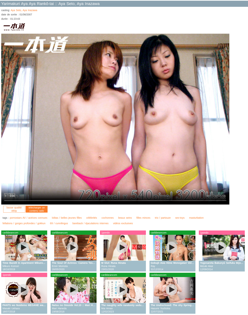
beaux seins (125, 217)
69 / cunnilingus (59, 223)
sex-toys (179, 217)
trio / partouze (163, 217)
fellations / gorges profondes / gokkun (24, 223)
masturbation (196, 217)
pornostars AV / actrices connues (28, 217)
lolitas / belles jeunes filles (67, 217)
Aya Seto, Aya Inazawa (24, 10)
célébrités (91, 217)
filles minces (143, 217)
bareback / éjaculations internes (90, 223)
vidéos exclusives (123, 223)
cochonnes (108, 217)
